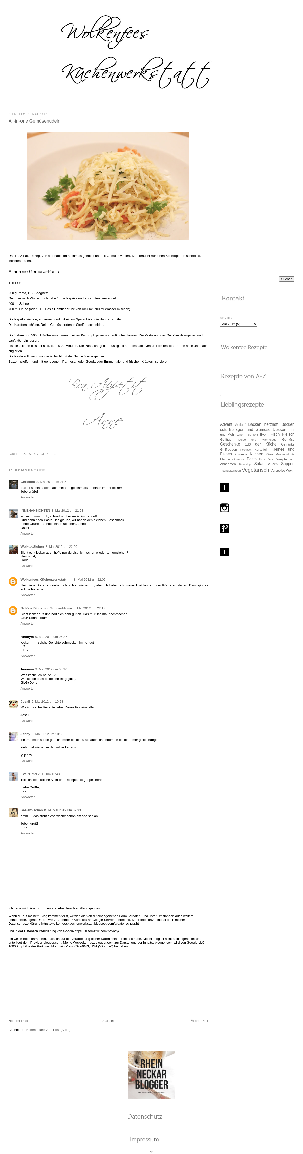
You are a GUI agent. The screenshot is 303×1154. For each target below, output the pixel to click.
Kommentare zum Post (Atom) (48, 1030)
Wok (289, 470)
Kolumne (240, 454)
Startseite (109, 1021)
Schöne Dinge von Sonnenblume (46, 608)
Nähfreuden (238, 459)
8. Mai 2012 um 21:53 (67, 510)
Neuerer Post (18, 1021)
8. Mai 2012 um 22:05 (90, 579)
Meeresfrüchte (285, 454)
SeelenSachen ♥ (33, 810)
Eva (24, 774)
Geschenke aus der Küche (248, 444)
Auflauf (240, 425)
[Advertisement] (46, 983)
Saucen (272, 464)
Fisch (275, 434)
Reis (269, 459)
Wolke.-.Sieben (32, 547)
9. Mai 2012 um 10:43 (44, 774)
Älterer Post (199, 1021)
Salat (258, 464)
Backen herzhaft (263, 424)
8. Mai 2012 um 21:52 (52, 482)
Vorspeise (278, 470)
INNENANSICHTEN (35, 510)
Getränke (287, 444)
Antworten (28, 497)
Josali (25, 701)
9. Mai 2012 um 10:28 (47, 701)
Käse (269, 454)
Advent (226, 424)
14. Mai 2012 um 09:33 (64, 810)
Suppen (288, 464)
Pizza (261, 459)
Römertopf (245, 464)
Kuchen (256, 454)
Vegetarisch (47, 454)
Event (264, 434)
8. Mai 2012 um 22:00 (61, 547)
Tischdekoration (230, 470)
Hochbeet (245, 449)
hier (51, 256)
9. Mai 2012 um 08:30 (51, 669)
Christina (28, 482)
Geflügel (226, 439)
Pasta (26, 454)
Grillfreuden (228, 449)
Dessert (279, 429)
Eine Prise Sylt (247, 434)
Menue (225, 459)
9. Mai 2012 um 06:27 (51, 637)
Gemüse (288, 439)
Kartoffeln (261, 449)
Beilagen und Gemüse (249, 429)
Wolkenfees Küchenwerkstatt (43, 579)
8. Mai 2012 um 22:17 (89, 608)
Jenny (25, 734)
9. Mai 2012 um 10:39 (47, 734)
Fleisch (288, 434)
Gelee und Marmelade (257, 439)
